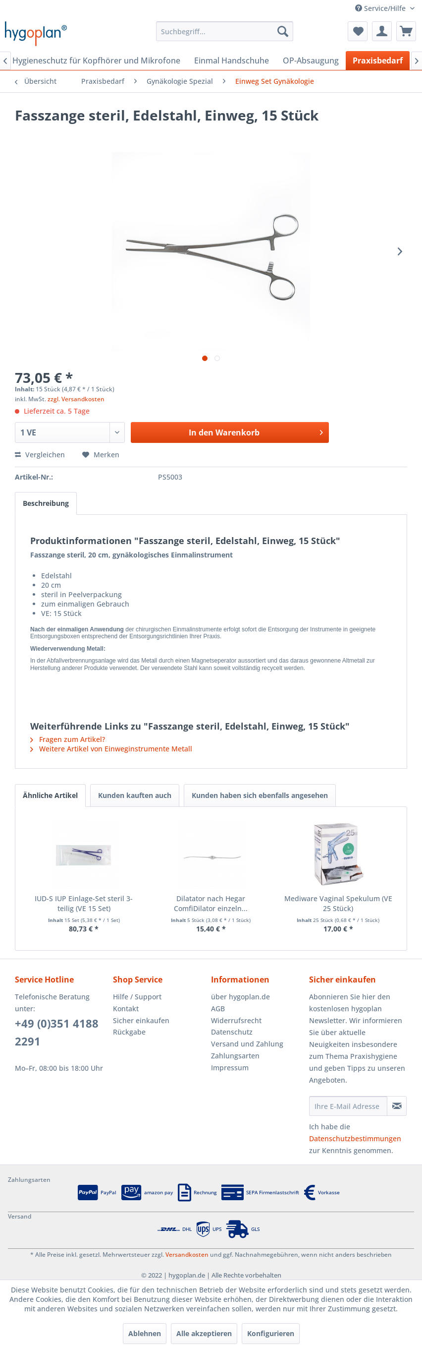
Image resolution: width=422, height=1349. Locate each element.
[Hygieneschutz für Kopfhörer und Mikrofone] (96, 60)
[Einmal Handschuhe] (231, 60)
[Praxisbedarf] (378, 60)
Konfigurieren (270, 1333)
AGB (218, 1008)
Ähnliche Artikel (50, 795)
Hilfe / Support (137, 996)
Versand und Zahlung (247, 1043)
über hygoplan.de (240, 996)
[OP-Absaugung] (311, 60)
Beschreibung (46, 503)
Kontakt (126, 1008)
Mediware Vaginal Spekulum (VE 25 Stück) (338, 903)
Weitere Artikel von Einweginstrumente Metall (111, 748)
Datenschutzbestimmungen (355, 1138)
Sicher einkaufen (141, 1020)
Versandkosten (187, 1254)
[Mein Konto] (382, 31)
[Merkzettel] (358, 31)
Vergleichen (40, 454)
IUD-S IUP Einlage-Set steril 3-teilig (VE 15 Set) (84, 903)
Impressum (230, 1067)
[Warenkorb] (406, 31)
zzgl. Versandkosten (76, 399)
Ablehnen (144, 1333)
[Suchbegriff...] (224, 31)
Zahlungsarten (235, 1055)
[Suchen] (282, 31)
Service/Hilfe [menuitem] (381, 8)
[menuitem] (224, 31)
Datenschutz (232, 1032)
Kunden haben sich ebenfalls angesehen (260, 795)
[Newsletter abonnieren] (397, 1106)
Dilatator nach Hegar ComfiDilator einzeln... (211, 903)
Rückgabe (129, 1032)
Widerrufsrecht (236, 1020)
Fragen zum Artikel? (67, 739)
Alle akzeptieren (204, 1333)
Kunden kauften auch (134, 795)
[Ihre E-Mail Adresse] (348, 1106)
